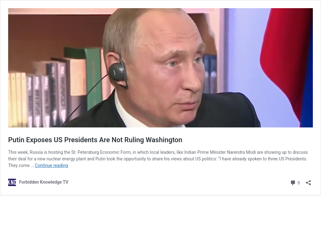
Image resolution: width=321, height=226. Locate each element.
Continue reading (51, 165)
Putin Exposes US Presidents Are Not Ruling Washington (95, 140)
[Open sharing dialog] (308, 181)
